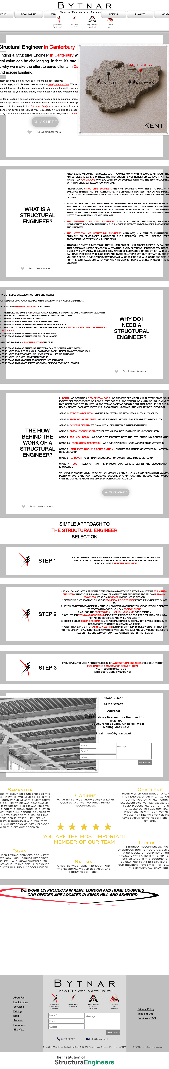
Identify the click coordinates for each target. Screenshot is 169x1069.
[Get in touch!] (145, 762)
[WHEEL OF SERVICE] (115, 492)
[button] (140, 14)
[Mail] (88, 1039)
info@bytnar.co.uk (118, 733)
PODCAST (116, 479)
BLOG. (130, 479)
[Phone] (59, 1039)
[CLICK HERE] (45, 122)
